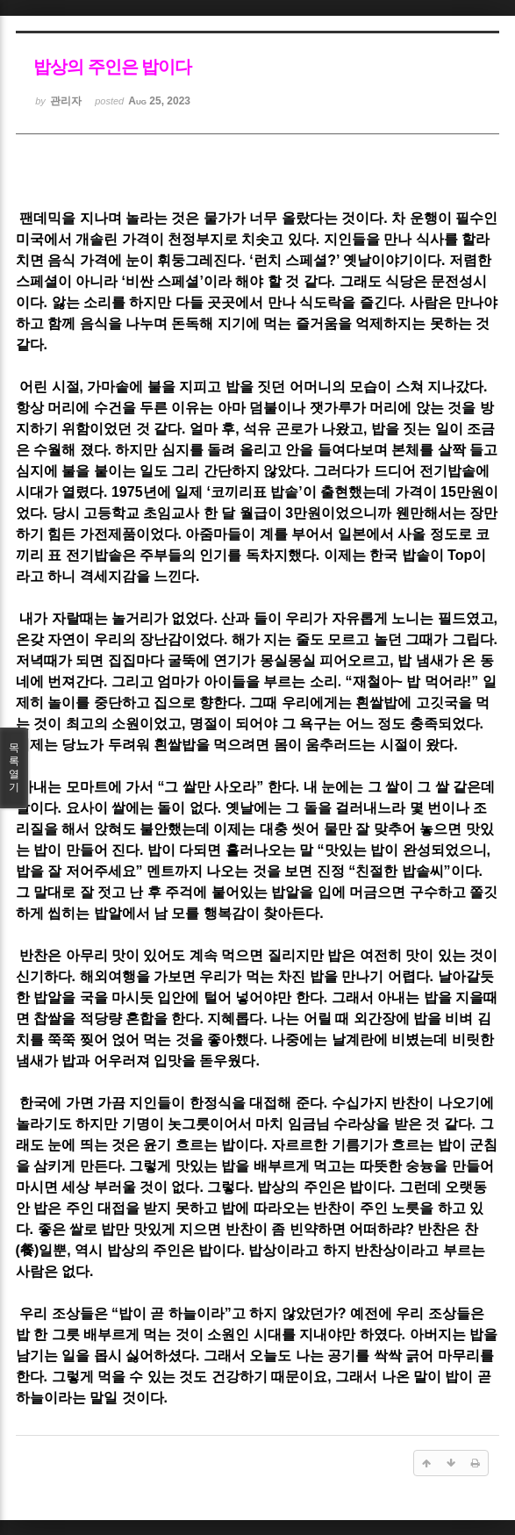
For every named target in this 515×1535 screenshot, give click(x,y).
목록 (14, 768)
